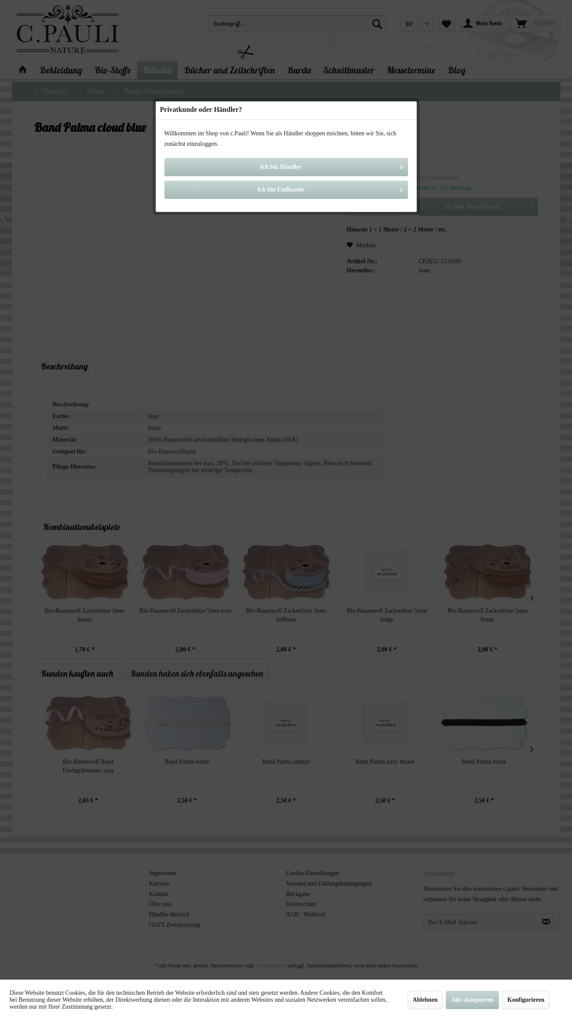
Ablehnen (425, 1000)
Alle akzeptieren (472, 1000)
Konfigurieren (525, 1000)
